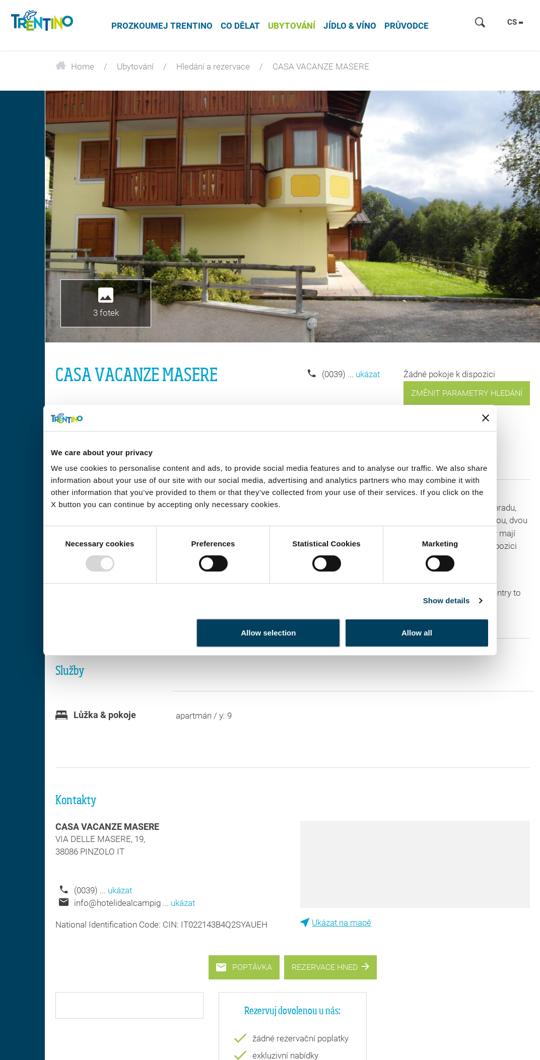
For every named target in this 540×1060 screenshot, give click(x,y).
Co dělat (240, 26)
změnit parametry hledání (466, 393)
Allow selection (268, 632)
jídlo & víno (349, 26)
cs (515, 22)
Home (74, 66)
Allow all (416, 632)
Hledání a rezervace (213, 66)
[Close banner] (485, 417)
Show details (446, 600)
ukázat (368, 374)
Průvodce (406, 26)
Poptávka (244, 967)
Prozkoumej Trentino (162, 26)
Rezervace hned (331, 967)
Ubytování (291, 26)
